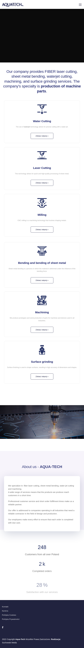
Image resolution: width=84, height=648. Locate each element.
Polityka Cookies (9, 615)
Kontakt (5, 607)
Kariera (5, 611)
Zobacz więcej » (42, 142)
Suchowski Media (9, 643)
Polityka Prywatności (11, 619)
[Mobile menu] (80, 4)
